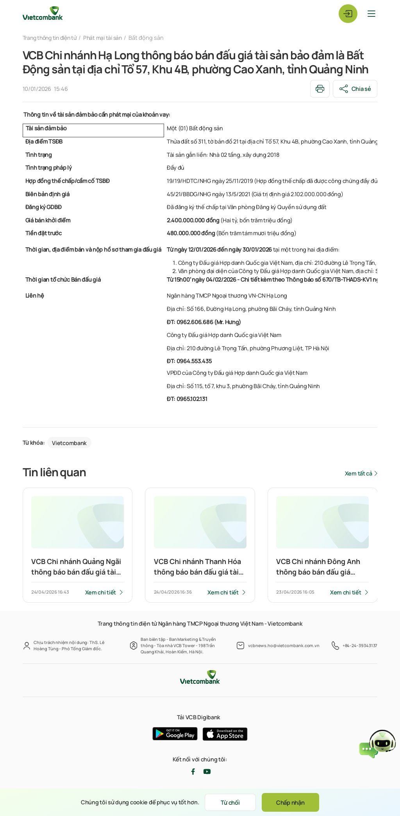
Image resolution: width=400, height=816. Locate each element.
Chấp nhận (292, 802)
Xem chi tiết (100, 592)
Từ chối (229, 802)
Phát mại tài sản (108, 37)
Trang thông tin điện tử (52, 37)
